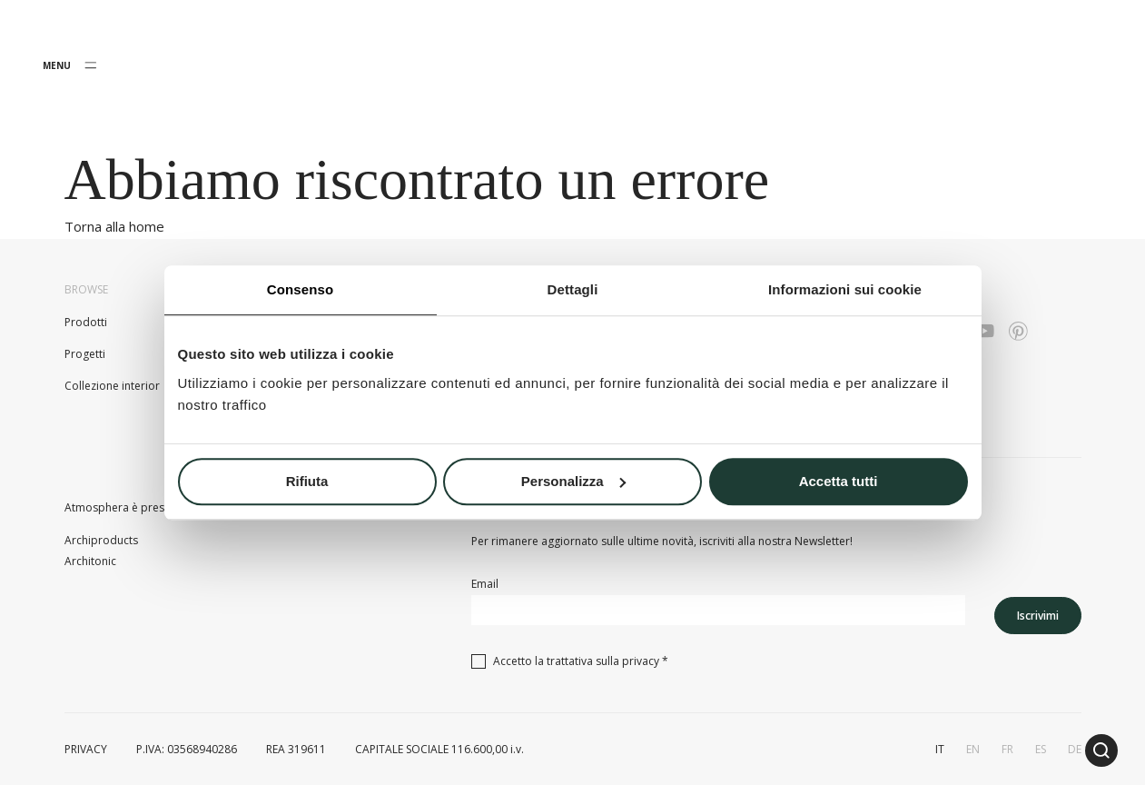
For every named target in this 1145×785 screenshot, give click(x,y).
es (1040, 749)
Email (484, 584)
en (973, 749)
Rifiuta (307, 481)
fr (1007, 749)
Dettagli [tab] (573, 289)
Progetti (84, 354)
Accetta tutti (838, 481)
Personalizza (573, 481)
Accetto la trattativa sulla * (580, 661)
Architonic (90, 561)
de (1074, 749)
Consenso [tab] (300, 289)
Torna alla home (114, 226)
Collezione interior (112, 385)
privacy (640, 661)
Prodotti (85, 322)
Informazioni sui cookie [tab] (845, 289)
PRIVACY (85, 749)
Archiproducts (101, 540)
